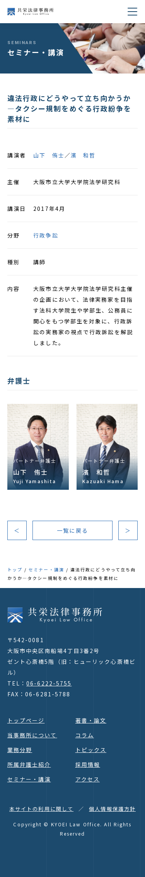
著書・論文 (91, 720)
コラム (84, 735)
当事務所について (32, 735)
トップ (14, 569)
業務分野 (19, 750)
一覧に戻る (72, 530)
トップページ (26, 720)
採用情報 (87, 764)
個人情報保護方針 (112, 808)
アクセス (87, 779)
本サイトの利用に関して (41, 808)
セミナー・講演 (46, 569)
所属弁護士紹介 (29, 764)
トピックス (91, 750)
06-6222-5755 (49, 683)
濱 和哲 (83, 155)
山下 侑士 (49, 155)
